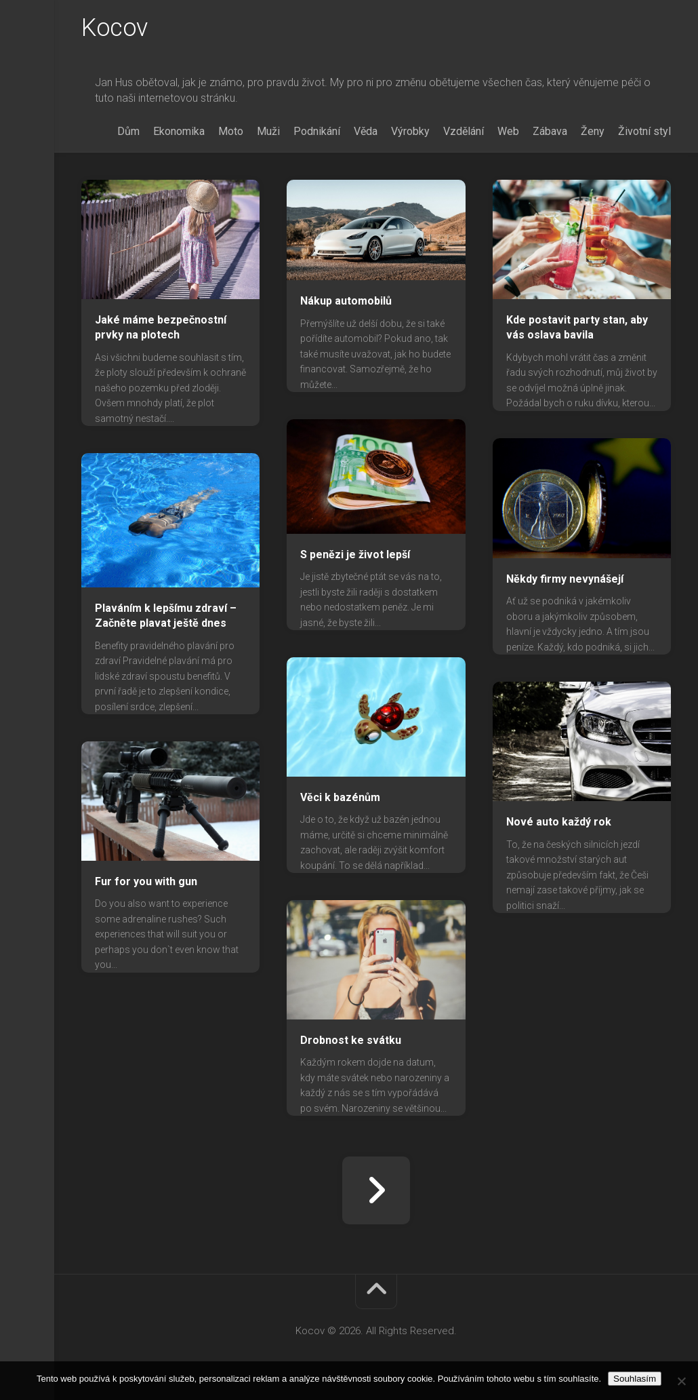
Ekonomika (179, 131)
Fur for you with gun (146, 881)
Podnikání (316, 131)
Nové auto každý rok (558, 821)
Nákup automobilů (346, 300)
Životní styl (644, 131)
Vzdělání (463, 131)
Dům (128, 131)
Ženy (592, 131)
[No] (681, 1381)
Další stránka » (376, 1190)
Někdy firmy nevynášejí (564, 578)
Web (508, 131)
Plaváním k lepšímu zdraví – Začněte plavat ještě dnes (166, 616)
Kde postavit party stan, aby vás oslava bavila (577, 327)
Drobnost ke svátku (350, 1040)
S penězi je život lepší (355, 554)
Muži (268, 131)
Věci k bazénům (340, 797)
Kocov (114, 28)
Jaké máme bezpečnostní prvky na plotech (160, 327)
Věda (365, 131)
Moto (230, 131)
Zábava (550, 131)
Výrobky (410, 131)
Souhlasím (634, 1379)
